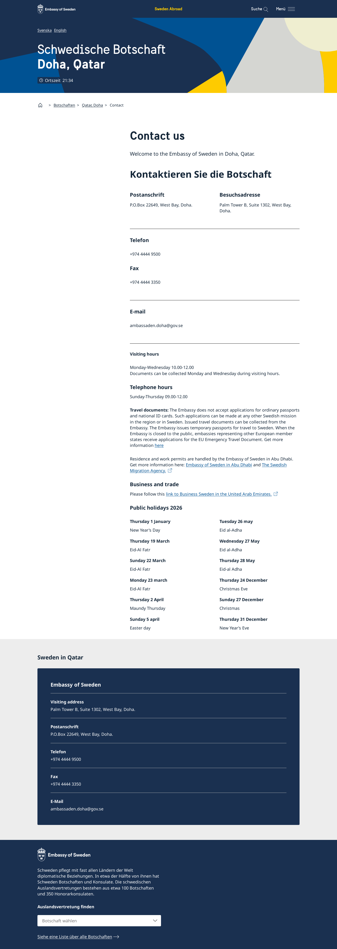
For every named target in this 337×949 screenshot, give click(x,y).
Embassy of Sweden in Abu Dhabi (219, 464)
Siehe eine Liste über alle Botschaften (74, 936)
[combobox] (99, 920)
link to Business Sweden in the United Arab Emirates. (219, 494)
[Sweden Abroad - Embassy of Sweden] (60, 9)
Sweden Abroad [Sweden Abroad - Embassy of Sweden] (168, 8)
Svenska (44, 30)
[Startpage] (42, 105)
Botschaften (64, 104)
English (60, 30)
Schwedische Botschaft (101, 56)
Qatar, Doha (92, 104)
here (159, 445)
